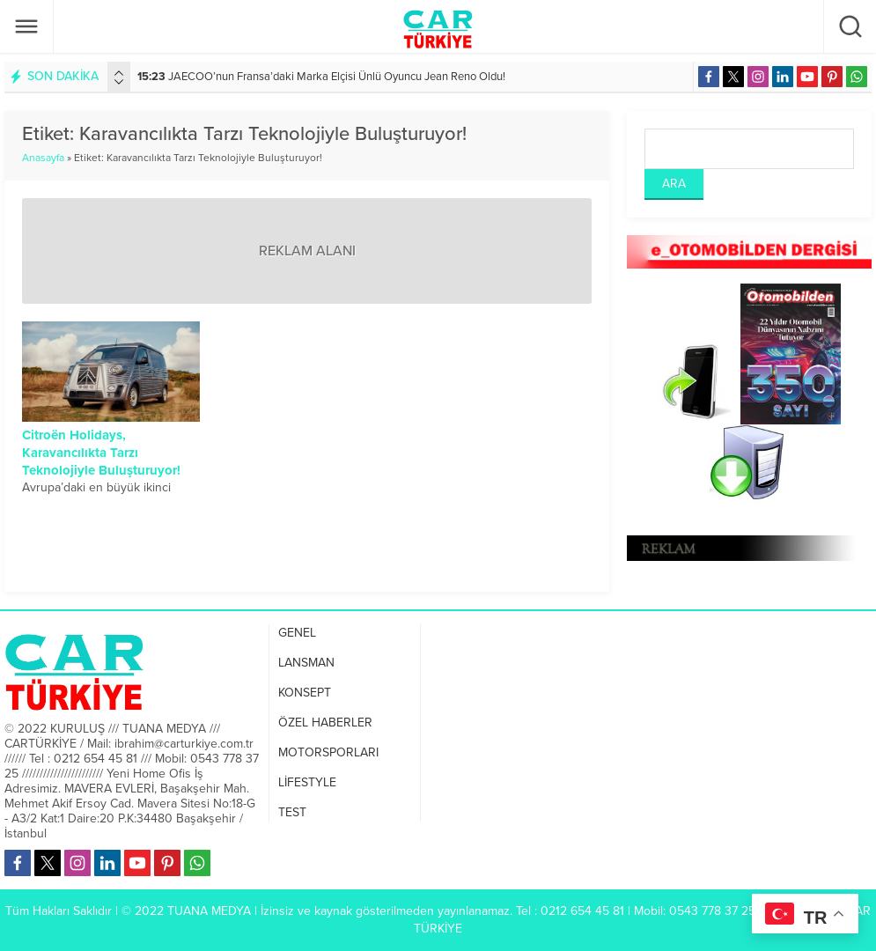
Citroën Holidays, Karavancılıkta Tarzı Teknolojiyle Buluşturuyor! (101, 452)
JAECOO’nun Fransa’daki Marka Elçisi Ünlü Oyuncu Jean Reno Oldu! (321, 77)
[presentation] (118, 73)
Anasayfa (43, 157)
